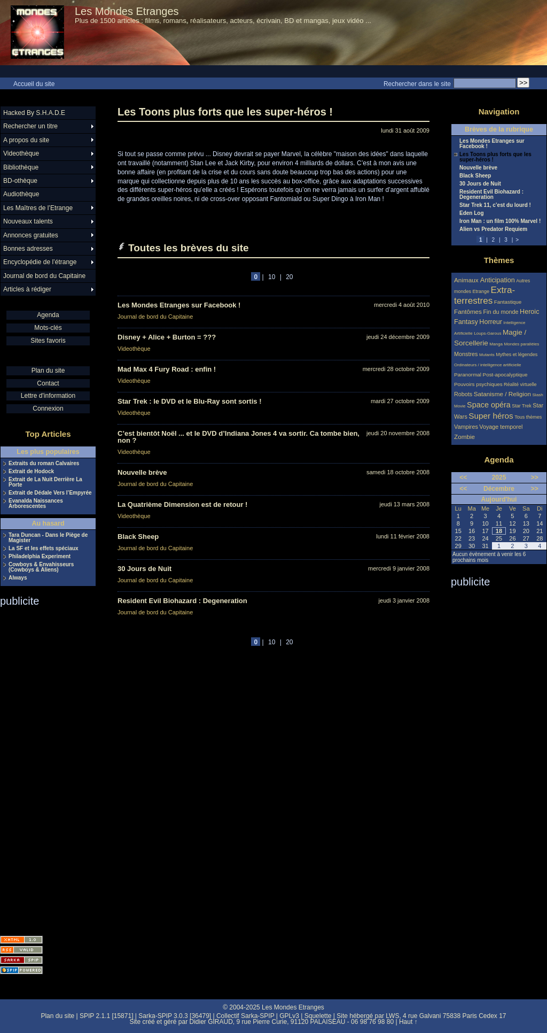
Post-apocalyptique (505, 374)
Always (18, 578)
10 (271, 277)
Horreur (490, 322)
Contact (48, 383)
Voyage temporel (500, 426)
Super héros (490, 415)
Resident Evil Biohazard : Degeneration (182, 601)
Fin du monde (500, 312)
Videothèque (134, 348)
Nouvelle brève (142, 472)
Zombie (464, 436)
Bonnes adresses (28, 248)
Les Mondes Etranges (127, 11)
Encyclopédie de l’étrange (39, 262)
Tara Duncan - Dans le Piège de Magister (48, 538)
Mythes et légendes (516, 354)
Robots (463, 394)
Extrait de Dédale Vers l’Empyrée (50, 493)
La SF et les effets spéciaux (44, 548)
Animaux (467, 279)
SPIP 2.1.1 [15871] (107, 1016)
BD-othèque (20, 180)
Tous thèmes (528, 417)
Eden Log (471, 213)
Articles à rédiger (27, 289)
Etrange (481, 291)
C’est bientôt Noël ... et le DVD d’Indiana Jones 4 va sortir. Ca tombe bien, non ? (239, 436)
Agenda (48, 315)
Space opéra (489, 404)
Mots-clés (47, 328)
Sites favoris (47, 340)
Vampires (466, 426)
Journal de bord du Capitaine (155, 316)
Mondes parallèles (522, 344)
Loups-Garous (487, 333)
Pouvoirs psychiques (478, 384)
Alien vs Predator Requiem (493, 229)
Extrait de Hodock (31, 471)
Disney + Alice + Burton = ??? (167, 337)
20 (289, 277)
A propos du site (26, 140)
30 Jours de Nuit (144, 569)
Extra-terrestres (484, 295)
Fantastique (508, 302)
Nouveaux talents (28, 221)
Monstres (466, 354)
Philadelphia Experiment (40, 556)
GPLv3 (289, 1016)
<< (463, 477)
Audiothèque (21, 194)
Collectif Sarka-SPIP (245, 1016)
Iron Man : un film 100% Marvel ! (500, 221)
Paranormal (467, 374)
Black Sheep (138, 537)
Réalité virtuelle (520, 384)
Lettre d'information (48, 395)
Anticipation (497, 280)
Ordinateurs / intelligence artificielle (487, 365)
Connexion (48, 408)
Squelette (318, 1016)
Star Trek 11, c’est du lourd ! (495, 205)
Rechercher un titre (30, 126)
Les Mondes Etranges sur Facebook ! (179, 305)
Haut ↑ (408, 1022)
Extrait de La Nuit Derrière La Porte (45, 482)
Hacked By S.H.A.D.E (34, 113)
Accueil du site (33, 84)
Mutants (487, 354)
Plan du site (48, 370)
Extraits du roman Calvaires (44, 463)
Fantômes (468, 311)
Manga (496, 344)
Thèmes (499, 260)
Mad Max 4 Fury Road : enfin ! (167, 369)
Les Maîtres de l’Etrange (38, 208)
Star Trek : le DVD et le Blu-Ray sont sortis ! (189, 401)
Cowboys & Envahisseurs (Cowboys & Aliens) (41, 567)
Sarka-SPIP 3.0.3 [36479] (174, 1016)
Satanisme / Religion (502, 393)
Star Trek (522, 405)
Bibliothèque (20, 167)
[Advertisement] (42, 767)
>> (534, 477)
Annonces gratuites (30, 235)
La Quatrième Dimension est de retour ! (182, 504)
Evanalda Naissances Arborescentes (36, 503)
